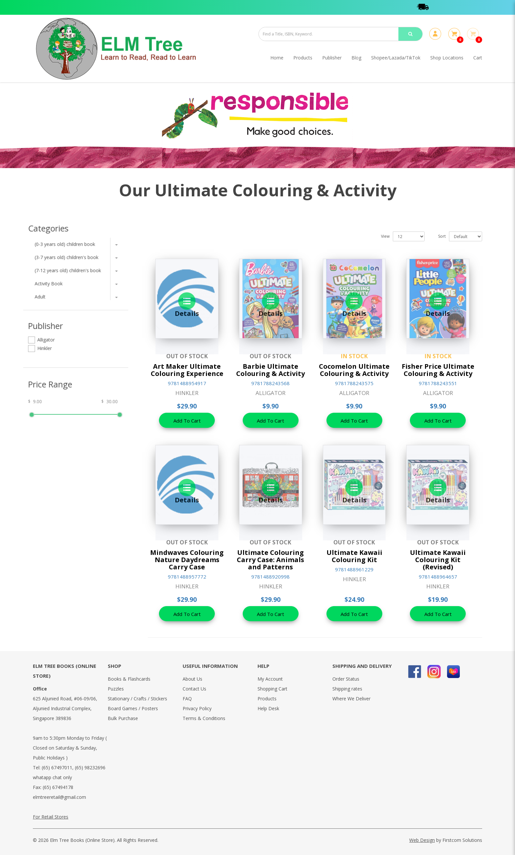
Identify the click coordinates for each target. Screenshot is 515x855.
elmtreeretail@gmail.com (59, 797)
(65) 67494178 (58, 787)
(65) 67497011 (57, 767)
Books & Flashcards (129, 679)
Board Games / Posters (133, 708)
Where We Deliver (351, 698)
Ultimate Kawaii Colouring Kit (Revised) (438, 559)
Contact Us (194, 689)
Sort (442, 236)
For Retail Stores (50, 817)
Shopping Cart (272, 689)
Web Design (422, 840)
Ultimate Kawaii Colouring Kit (354, 556)
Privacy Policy (197, 708)
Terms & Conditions (204, 718)
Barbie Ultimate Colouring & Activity (270, 370)
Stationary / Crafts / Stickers (137, 698)
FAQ (187, 698)
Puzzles (116, 689)
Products (267, 698)
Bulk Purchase (123, 718)
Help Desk (268, 708)
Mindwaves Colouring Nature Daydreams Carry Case (187, 559)
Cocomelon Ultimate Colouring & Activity (354, 370)
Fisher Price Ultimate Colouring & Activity (438, 370)
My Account (270, 679)
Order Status (345, 679)
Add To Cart (187, 420)
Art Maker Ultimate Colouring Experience (187, 370)
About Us (192, 679)
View (385, 236)
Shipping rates (347, 689)
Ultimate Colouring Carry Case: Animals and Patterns (270, 559)
